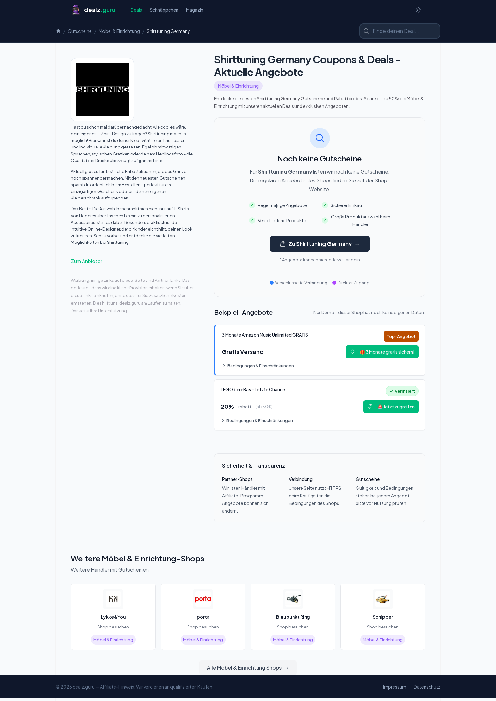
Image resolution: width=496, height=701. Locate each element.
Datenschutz (427, 689)
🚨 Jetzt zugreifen (389, 409)
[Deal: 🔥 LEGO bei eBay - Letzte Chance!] (319, 407)
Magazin (194, 10)
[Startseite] (93, 10)
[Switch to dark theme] (418, 10)
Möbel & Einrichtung (119, 32)
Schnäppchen (164, 10)
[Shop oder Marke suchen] (399, 31)
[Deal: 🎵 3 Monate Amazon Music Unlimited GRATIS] (319, 351)
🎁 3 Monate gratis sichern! (380, 353)
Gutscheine (80, 32)
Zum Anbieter (86, 261)
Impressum (394, 689)
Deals (136, 11)
